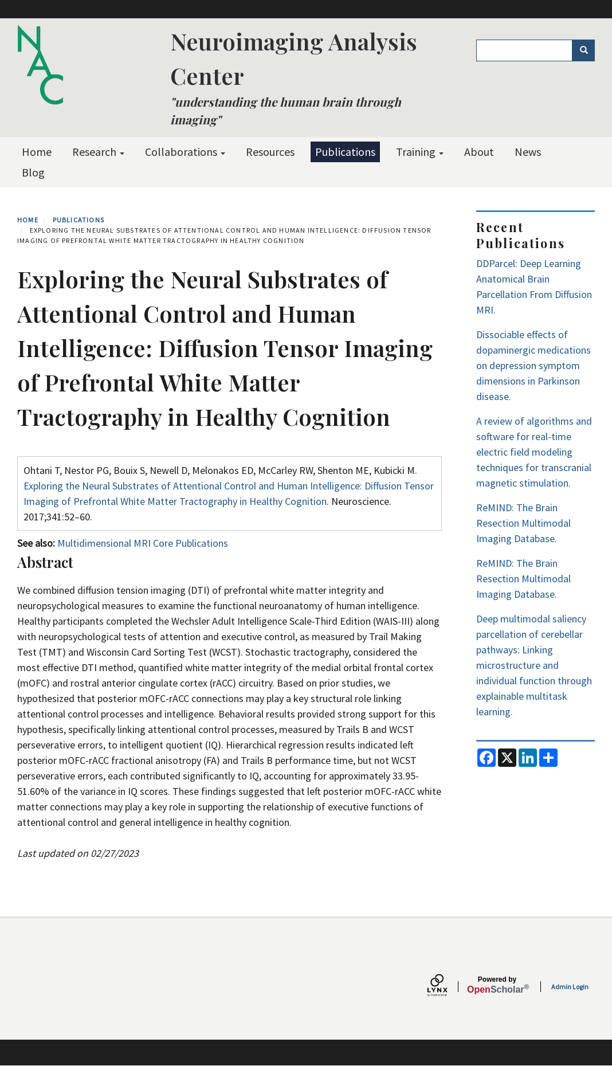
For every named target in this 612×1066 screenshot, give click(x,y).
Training (420, 151)
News (528, 151)
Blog (33, 172)
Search (587, 50)
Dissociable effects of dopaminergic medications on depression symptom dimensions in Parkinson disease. (533, 365)
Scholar (497, 985)
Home (37, 151)
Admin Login (570, 986)
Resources (270, 151)
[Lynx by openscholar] (447, 987)
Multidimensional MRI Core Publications (142, 543)
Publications (345, 151)
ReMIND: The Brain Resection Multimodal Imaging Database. (523, 523)
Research (98, 151)
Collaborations (185, 151)
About (479, 151)
